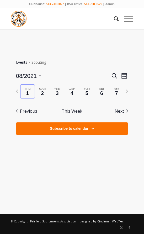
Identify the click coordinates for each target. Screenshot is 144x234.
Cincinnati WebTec (110, 221)
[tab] (27, 91)
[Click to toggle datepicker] (28, 76)
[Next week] (127, 91)
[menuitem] (114, 18)
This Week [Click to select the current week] (72, 111)
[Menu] (126, 18)
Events (21, 62)
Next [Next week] (121, 111)
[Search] (114, 18)
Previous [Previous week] (26, 111)
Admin (110, 4)
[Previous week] (17, 91)
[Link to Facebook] (129, 227)
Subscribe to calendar (69, 128)
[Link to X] (121, 227)
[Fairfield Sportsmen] (60, 18)
